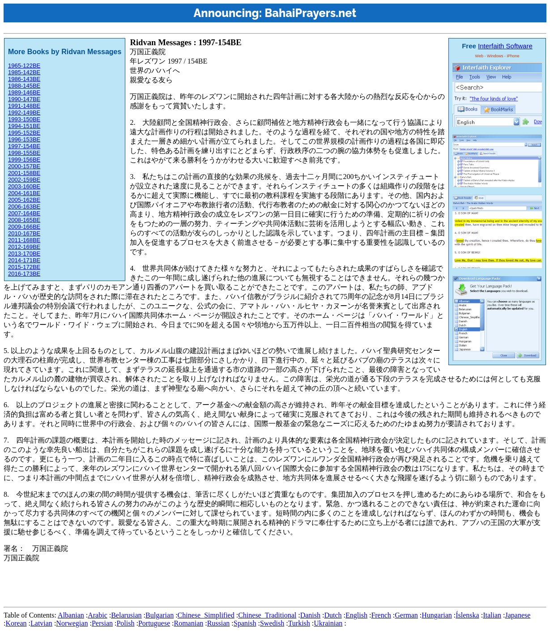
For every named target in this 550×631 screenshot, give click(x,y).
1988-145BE (24, 85)
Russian (218, 623)
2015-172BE (24, 267)
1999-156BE (24, 159)
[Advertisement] (166, 583)
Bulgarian (159, 615)
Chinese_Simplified (206, 615)
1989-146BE (24, 92)
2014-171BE (24, 260)
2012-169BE (24, 246)
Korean (15, 623)
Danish (310, 615)
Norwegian (72, 623)
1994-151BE (24, 126)
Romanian (188, 623)
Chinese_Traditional (267, 615)
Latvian (41, 623)
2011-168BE (24, 240)
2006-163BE (24, 206)
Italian (492, 615)
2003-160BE (24, 186)
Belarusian (126, 615)
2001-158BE (24, 173)
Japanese (517, 615)
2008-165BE (24, 220)
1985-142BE (24, 72)
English (356, 615)
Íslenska (467, 615)
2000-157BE (24, 166)
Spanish (245, 623)
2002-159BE (24, 179)
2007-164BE (24, 213)
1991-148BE (24, 105)
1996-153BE (24, 139)
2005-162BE (24, 199)
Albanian (71, 615)
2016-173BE (24, 273)
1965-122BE (24, 65)
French (381, 615)
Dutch (332, 615)
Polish (125, 623)
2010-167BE (24, 233)
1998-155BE (24, 152)
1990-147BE (24, 99)
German (406, 615)
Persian (102, 623)
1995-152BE (24, 132)
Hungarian (437, 615)
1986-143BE (24, 79)
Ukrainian (328, 623)
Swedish (272, 623)
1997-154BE (24, 146)
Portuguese (154, 623)
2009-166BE (24, 226)
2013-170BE (24, 253)
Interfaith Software (505, 46)
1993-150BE (24, 119)
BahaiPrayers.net (310, 13)
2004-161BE (24, 193)
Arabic (97, 615)
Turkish (299, 623)
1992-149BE (24, 112)
